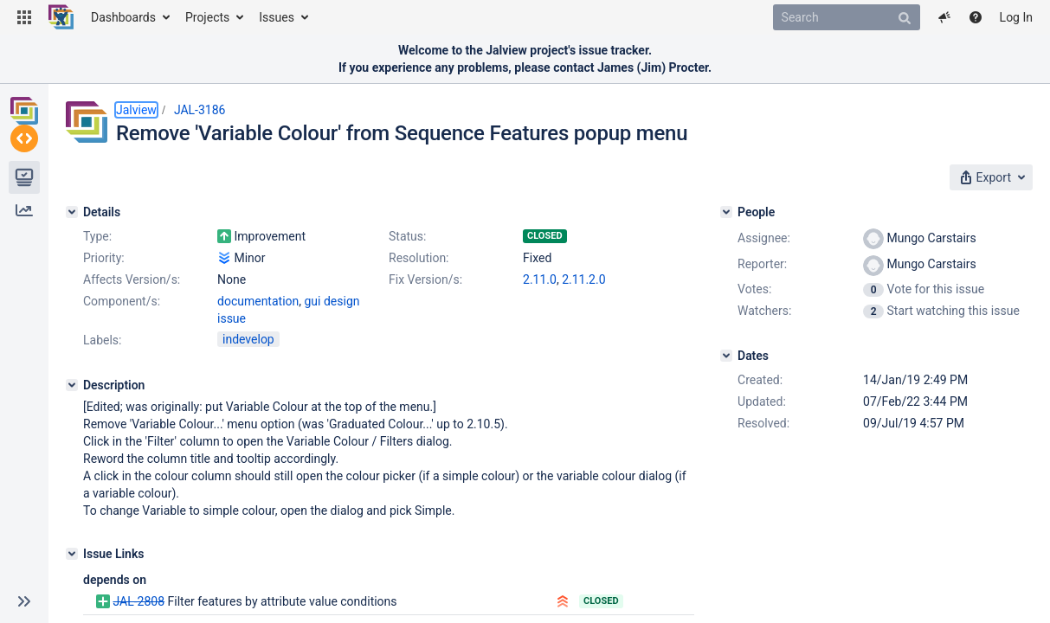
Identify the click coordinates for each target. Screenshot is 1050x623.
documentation (258, 301)
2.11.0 (540, 279)
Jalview (136, 110)
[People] (726, 212)
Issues (276, 17)
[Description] (72, 385)
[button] (24, 17)
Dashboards (123, 17)
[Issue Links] (72, 554)
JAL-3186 (200, 110)
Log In (1016, 17)
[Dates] (726, 356)
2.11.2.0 (583, 279)
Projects (207, 17)
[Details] (72, 212)
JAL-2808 (138, 601)
